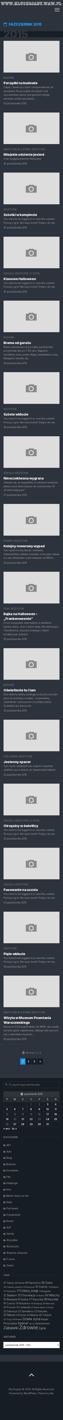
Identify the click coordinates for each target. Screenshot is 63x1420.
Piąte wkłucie (14, 954)
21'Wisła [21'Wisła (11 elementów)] (49, 1307)
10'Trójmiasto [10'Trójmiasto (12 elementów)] (9, 1291)
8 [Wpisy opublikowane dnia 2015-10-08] (31, 1109)
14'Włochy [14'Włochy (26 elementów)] (52, 1295)
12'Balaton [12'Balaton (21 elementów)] (10, 1295)
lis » (14, 1128)
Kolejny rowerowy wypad (24, 546)
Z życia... (35, 273)
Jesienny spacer (17, 762)
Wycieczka (12, 1246)
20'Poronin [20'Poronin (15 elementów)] (9, 1307)
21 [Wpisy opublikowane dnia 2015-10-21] (23, 1119)
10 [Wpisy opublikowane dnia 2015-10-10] (47, 1109)
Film (6, 608)
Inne (8, 1189)
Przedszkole (13, 1214)
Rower (8, 540)
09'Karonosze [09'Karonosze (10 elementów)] (29, 1287)
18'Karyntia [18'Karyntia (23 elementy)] (51, 1299)
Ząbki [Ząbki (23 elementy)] (42, 1328)
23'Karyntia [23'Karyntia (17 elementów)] (40, 1311)
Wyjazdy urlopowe (16, 1252)
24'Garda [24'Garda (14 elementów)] (21, 1315)
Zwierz (10, 1265)
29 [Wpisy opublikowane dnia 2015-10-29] (31, 1124)
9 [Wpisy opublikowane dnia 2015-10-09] (39, 1109)
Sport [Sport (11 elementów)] (31, 1323)
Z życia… (11, 1259)
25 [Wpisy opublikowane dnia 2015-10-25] (55, 1119)
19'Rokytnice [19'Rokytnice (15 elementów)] (23, 1303)
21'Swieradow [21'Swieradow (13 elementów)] (38, 1307)
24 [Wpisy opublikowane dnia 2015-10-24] (47, 1119)
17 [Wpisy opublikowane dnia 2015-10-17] (47, 1114)
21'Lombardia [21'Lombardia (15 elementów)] (23, 1307)
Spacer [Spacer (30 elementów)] (23, 1323)
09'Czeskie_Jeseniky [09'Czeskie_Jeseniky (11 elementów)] (13, 1287)
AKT (8, 1145)
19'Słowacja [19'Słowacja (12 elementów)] (36, 1303)
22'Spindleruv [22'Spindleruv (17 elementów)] (26, 1311)
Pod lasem (10, 756)
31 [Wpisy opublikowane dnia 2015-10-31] (47, 1124)
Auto (8, 1151)
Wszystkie (38, 149)
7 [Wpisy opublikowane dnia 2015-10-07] (23, 1109)
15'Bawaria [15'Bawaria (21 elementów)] (10, 1299)
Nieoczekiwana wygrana (24, 478)
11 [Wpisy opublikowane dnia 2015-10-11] (56, 1109)
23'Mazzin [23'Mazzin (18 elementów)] (9, 1315)
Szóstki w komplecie (20, 215)
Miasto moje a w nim (17, 149)
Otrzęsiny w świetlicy (21, 826)
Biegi (9, 1157)
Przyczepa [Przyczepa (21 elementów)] (10, 1323)
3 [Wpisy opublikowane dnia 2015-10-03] (47, 1104)
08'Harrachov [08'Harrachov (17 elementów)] (32, 1282)
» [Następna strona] (40, 1061)
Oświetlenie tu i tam (20, 690)
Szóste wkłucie (16, 414)
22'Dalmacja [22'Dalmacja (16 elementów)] (10, 1311)
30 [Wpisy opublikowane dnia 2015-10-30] (39, 1124)
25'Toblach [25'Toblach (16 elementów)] (45, 1315)
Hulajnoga (11, 1183)
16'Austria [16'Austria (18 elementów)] (23, 1299)
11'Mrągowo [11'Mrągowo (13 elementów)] (45, 1291)
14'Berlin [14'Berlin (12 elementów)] (40, 1295)
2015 (15, 34)
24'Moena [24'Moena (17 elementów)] (32, 1315)
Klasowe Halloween (20, 279)
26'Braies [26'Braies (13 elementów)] (17, 1319)
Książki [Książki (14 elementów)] (44, 1319)
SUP (8, 1227)
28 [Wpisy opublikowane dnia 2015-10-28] (22, 1124)
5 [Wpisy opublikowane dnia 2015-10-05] (7, 1109)
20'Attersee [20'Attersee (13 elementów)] (48, 1303)
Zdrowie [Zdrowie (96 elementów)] (28, 1327)
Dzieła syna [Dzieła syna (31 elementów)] (31, 1319)
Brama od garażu (17, 343)
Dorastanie (12, 1170)
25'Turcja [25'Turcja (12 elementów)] (7, 1319)
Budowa (9, 77)
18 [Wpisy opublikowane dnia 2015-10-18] (55, 1114)
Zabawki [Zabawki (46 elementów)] (10, 1328)
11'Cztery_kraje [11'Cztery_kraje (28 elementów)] (27, 1291)
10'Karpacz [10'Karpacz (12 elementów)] (53, 1287)
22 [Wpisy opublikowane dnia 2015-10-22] (31, 1119)
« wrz (6, 1128)
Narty (9, 1202)
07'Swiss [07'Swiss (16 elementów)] (8, 1282)
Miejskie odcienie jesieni (24, 155)
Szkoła (8, 273)
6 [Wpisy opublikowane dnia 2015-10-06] (15, 1109)
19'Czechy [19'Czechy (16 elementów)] (9, 1303)
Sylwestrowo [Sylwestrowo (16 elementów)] (42, 1323)
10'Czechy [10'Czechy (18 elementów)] (41, 1286)
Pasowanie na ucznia (21, 890)
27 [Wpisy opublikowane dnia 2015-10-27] (14, 1124)
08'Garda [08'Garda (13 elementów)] (19, 1283)
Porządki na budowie (20, 83)
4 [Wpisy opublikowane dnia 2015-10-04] (55, 1104)
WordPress (30, 1393)
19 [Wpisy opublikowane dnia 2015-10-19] (7, 1119)
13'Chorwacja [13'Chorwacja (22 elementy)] (26, 1295)
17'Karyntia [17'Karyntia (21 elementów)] (36, 1299)
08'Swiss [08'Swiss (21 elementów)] (47, 1282)
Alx (51, 1393)
